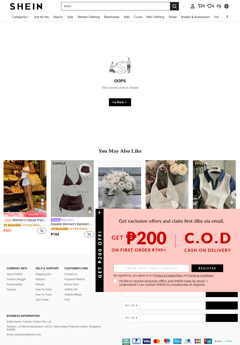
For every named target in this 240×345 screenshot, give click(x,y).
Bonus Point (71, 279)
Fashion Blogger (16, 274)
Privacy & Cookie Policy (168, 275)
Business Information (23, 310)
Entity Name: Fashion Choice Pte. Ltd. (29, 316)
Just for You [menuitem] (41, 17)
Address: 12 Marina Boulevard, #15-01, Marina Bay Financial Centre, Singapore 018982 (54, 323)
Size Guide (42, 294)
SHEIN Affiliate (73, 289)
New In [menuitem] (58, 17)
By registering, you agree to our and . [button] (164, 275)
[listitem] (25, 199)
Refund (40, 279)
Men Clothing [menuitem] (155, 17)
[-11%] (7, 220)
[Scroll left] (221, 16)
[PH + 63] (131, 300)
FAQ (67, 294)
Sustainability (14, 279)
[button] (115, 6)
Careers (11, 284)
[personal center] (192, 6)
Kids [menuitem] (127, 17)
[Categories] (21, 16)
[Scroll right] (227, 16)
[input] (151, 268)
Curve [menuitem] (138, 17)
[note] (25, 214)
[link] (201, 6)
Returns (40, 274)
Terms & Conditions (201, 275)
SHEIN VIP (71, 284)
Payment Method (74, 274)
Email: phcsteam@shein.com (24, 329)
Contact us (70, 268)
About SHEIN (14, 268)
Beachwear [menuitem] (112, 17)
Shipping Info (43, 268)
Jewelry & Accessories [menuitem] (195, 17)
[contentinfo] (180, 338)
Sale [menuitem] (70, 17)
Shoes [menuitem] (173, 17)
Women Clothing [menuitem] (89, 17)
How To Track (44, 289)
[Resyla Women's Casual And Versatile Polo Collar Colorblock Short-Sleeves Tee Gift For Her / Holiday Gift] (214, 188)
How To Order (44, 284)
